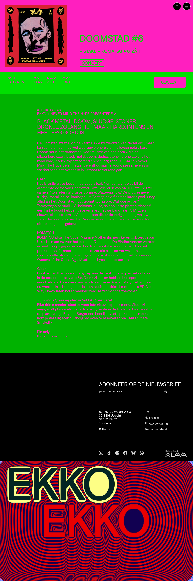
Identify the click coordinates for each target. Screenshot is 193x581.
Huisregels (152, 424)
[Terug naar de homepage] (177, 6)
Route (104, 431)
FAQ (148, 418)
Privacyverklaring (156, 430)
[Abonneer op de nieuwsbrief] (166, 391)
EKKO (66, 82)
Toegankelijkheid (156, 435)
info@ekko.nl (107, 425)
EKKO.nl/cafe (137, 318)
